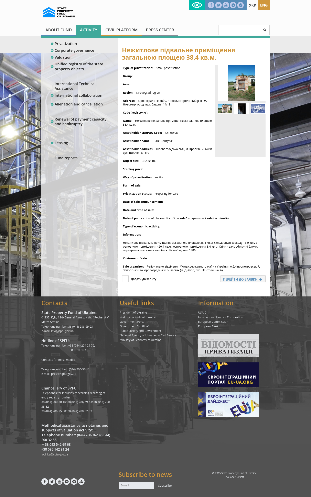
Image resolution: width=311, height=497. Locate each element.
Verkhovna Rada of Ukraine (138, 317)
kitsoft (240, 477)
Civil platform (121, 30)
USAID (202, 312)
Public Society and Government (140, 331)
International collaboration (76, 95)
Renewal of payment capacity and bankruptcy (78, 121)
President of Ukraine (133, 312)
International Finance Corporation (220, 317)
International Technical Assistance (75, 86)
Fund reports (66, 157)
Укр (252, 5)
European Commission (213, 322)
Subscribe (165, 485)
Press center (160, 30)
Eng (264, 5)
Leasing (59, 142)
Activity (88, 30)
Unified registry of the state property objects (76, 66)
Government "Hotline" (134, 326)
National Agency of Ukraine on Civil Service (148, 335)
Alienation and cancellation (76, 104)
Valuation (61, 57)
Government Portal (132, 322)
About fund (58, 30)
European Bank (208, 326)
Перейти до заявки (243, 279)
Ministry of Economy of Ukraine (140, 340)
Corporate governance (72, 50)
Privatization (63, 43)
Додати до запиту (143, 279)
